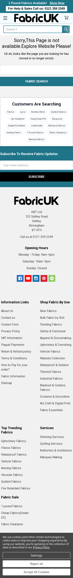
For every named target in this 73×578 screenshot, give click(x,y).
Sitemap (6, 383)
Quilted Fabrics (58, 112)
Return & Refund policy (16, 351)
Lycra (22, 112)
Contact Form (10, 324)
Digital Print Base (16, 125)
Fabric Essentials (51, 410)
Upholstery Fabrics (13, 441)
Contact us (8, 318)
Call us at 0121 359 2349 (36, 237)
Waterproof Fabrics (14, 454)
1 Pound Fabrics (35, 132)
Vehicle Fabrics (50, 351)
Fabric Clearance (57, 132)
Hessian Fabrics (12, 475)
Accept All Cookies (36, 572)
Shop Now (57, 3)
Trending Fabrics (51, 324)
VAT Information (11, 338)
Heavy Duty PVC (38, 119)
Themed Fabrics (50, 372)
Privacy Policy (10, 331)
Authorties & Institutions (56, 450)
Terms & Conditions (14, 358)
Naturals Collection (52, 358)
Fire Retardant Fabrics (15, 488)
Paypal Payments (12, 345)
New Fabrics (48, 311)
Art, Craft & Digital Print (55, 403)
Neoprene (57, 119)
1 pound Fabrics (11, 506)
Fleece (10, 112)
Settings (36, 555)
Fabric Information (13, 376)
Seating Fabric (14, 132)
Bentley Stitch (38, 112)
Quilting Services (51, 443)
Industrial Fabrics (51, 378)
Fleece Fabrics (11, 448)
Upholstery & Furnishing (55, 345)
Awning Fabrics (36, 139)
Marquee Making (51, 457)
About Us (7, 311)
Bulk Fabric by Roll (52, 318)
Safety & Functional (52, 331)
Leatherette (36, 125)
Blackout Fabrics (56, 125)
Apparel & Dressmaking (55, 338)
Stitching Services (52, 437)
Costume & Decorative (55, 396)
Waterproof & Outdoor (54, 365)
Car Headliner (18, 119)
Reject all (36, 564)
